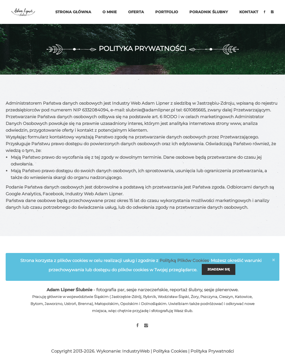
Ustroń (70, 304)
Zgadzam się (218, 269)
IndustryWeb (136, 351)
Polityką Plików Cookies (184, 260)
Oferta (136, 12)
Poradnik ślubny (208, 12)
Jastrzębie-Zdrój (126, 297)
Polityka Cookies (170, 351)
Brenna (85, 304)
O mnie (109, 12)
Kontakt (248, 12)
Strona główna (73, 12)
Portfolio (166, 12)
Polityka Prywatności (212, 351)
